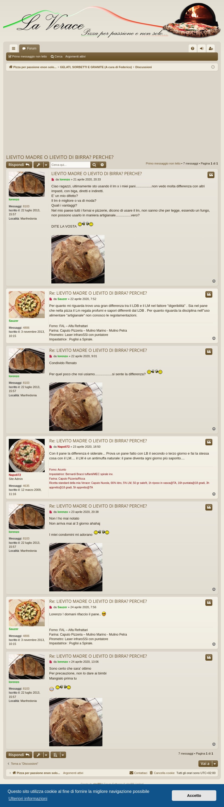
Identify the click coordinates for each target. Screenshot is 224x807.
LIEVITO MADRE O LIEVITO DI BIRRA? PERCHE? (60, 157)
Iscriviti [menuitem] (212, 49)
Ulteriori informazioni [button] (28, 798)
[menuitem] (193, 48)
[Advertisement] (112, 112)
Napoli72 (15, 474)
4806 (26, 327)
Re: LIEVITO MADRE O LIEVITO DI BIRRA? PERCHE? (98, 293)
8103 (26, 206)
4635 (26, 485)
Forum (31, 48)
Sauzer (13, 320)
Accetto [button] (194, 795)
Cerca (58, 56)
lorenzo (14, 199)
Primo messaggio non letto (29, 56)
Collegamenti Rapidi (15, 49)
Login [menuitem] (203, 49)
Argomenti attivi (75, 56)
